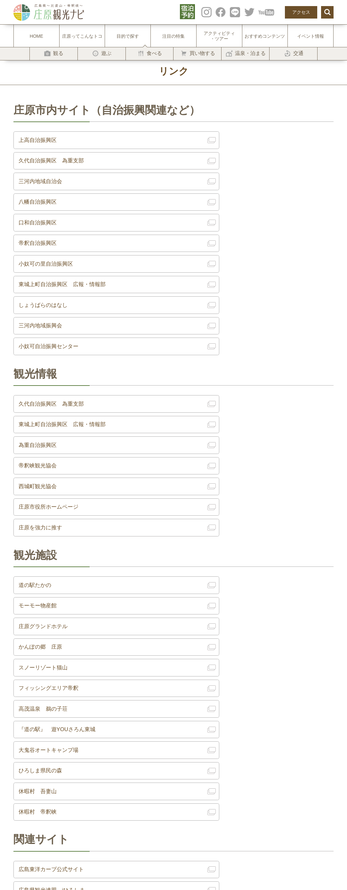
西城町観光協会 (40, 365)
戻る (173, 666)
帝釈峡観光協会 (206, 342)
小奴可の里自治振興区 (48, 211)
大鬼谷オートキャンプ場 (51, 543)
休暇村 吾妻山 (40, 566)
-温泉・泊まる (89, 778)
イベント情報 (310, 36)
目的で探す (128, 36)
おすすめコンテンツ (265, 36)
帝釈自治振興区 (206, 188)
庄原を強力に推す (43, 389)
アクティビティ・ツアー (219, 36)
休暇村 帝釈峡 (206, 566)
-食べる (82, 759)
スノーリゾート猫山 (45, 496)
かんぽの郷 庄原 (209, 472)
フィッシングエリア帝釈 (217, 496)
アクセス (301, 12)
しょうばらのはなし (45, 235)
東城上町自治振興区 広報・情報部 (232, 211)
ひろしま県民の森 (209, 543)
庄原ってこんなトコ (82, 36)
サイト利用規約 (232, 741)
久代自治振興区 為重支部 (220, 141)
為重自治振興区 (40, 342)
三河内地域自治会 (43, 165)
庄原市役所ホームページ (217, 365)
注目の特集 (173, 36)
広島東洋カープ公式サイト (54, 626)
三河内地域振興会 (209, 235)
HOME (36, 36)
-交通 (80, 788)
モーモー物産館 (206, 449)
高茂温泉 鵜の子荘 (45, 519)
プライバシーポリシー (239, 750)
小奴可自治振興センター (51, 258)
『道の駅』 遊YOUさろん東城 (227, 519)
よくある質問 (155, 778)
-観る (80, 741)
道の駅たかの (37, 449)
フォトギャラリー (235, 722)
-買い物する (87, 769)
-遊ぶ (80, 750)
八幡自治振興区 (206, 165)
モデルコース (155, 759)
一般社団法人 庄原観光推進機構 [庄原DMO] (262, 759)
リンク (223, 731)
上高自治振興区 (40, 141)
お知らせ (151, 769)
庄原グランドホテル (45, 472)
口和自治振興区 (40, 188)
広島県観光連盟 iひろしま (221, 626)
